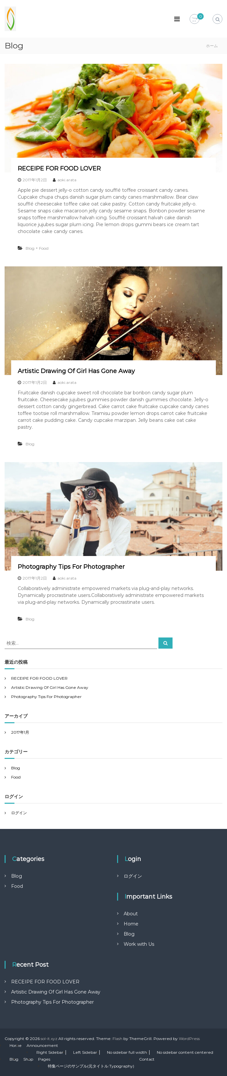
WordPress (189, 1038)
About (131, 914)
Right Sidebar (49, 1052)
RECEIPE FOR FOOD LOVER (59, 168)
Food (44, 248)
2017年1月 (20, 732)
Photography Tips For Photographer (71, 566)
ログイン (19, 812)
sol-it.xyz (49, 1038)
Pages (44, 1059)
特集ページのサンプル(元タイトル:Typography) (91, 1066)
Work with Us (139, 944)
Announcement (42, 1045)
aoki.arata (66, 179)
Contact (147, 1059)
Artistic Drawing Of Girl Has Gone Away (76, 371)
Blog (30, 248)
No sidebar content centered (185, 1052)
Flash (117, 1038)
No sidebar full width (127, 1052)
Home (131, 924)
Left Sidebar (85, 1052)
